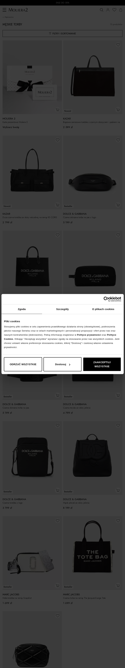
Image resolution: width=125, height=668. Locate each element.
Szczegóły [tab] (62, 308)
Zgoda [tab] (22, 308)
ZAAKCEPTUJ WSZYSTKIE (102, 364)
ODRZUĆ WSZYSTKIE (23, 364)
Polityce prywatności (89, 335)
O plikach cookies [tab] (103, 308)
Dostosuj (62, 364)
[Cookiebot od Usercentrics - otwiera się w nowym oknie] (106, 299)
